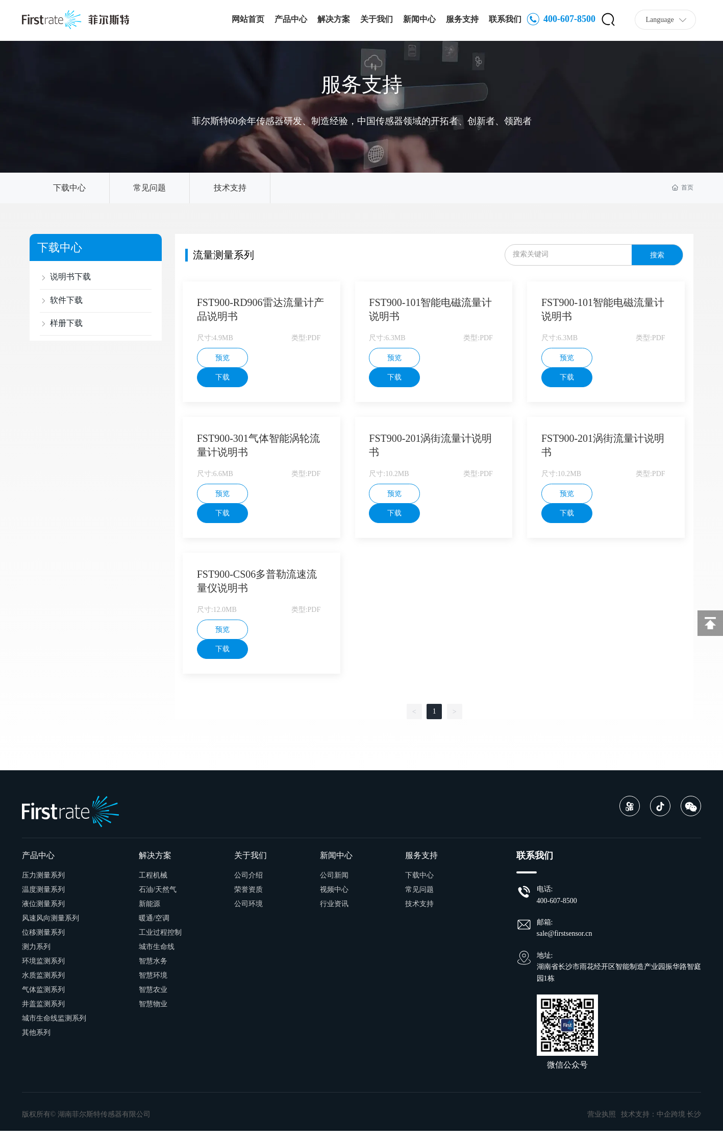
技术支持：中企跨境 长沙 (661, 1120)
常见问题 (149, 187)
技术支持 (230, 187)
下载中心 (69, 187)
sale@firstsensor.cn (564, 940)
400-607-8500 (561, 20)
